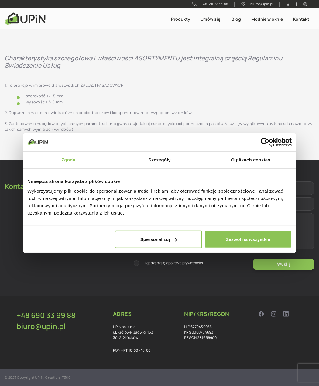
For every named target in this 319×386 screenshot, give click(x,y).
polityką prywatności (185, 263)
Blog (236, 19)
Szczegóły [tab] (159, 159)
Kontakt (301, 19)
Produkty (180, 19)
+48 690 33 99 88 (210, 4)
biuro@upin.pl (257, 4)
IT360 (65, 377)
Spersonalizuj (158, 239)
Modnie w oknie (267, 19)
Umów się (210, 19)
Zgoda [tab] (68, 159)
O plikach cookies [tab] (250, 159)
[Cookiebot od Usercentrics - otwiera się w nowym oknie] (265, 142)
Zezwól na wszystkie (248, 239)
